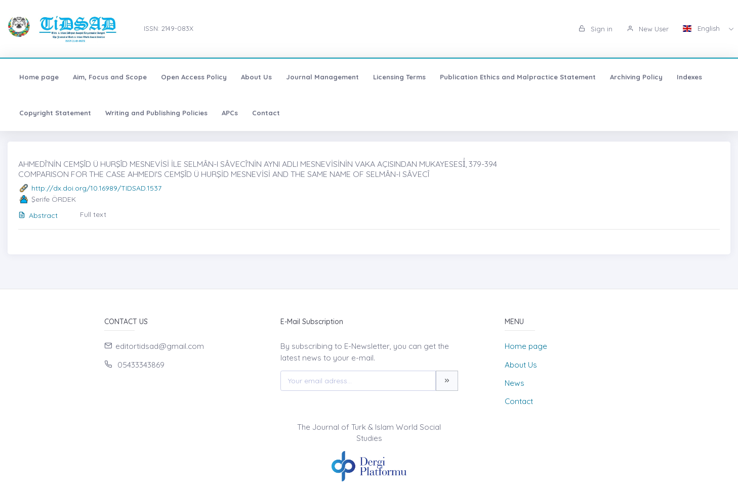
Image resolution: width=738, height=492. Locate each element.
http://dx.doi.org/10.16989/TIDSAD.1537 (96, 188)
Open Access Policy (194, 77)
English (702, 28)
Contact (266, 113)
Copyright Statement (55, 113)
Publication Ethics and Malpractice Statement (518, 77)
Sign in (595, 29)
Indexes (689, 77)
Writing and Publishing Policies (156, 113)
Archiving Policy (636, 77)
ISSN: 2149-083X (168, 28)
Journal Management (322, 77)
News (514, 383)
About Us (256, 77)
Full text (93, 214)
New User (648, 29)
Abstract (38, 215)
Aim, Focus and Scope (110, 77)
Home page (39, 77)
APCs (230, 113)
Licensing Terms (399, 77)
